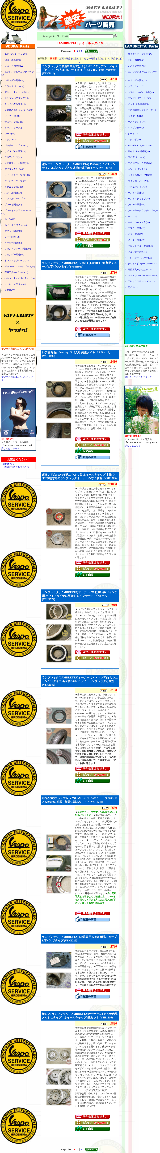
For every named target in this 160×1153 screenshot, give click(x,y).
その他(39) (10, 290)
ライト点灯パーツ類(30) (140, 175)
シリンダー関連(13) (138, 80)
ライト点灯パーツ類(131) (17, 175)
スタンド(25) (11, 139)
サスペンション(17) (14, 121)
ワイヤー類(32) (12, 116)
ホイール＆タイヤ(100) (16, 225)
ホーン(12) (10, 219)
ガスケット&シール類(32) (17, 92)
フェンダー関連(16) (138, 251)
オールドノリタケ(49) (15, 284)
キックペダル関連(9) (138, 104)
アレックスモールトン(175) (141, 281)
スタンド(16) (134, 139)
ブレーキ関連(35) (136, 204)
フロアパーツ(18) (136, 157)
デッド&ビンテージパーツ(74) (143, 263)
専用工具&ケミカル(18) (139, 269)
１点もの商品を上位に (93, 58)
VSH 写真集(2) (13, 60)
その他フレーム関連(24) (140, 163)
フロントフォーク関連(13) (141, 246)
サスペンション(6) (137, 121)
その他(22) (133, 287)
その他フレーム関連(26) (17, 163)
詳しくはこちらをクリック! (139, 377)
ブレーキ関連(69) (13, 204)
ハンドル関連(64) (13, 192)
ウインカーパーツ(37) (15, 181)
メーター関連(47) (13, 242)
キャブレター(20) (136, 127)
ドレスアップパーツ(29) (140, 257)
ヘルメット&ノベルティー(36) (143, 275)
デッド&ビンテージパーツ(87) (20, 266)
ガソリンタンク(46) (14, 169)
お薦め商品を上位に (69, 58)
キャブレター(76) (13, 127)
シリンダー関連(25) (14, 80)
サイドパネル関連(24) (15, 151)
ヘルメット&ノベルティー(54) (20, 278)
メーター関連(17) (136, 240)
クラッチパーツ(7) (137, 86)
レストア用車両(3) (137, 65)
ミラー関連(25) (135, 234)
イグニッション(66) (14, 186)
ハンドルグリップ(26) (15, 198)
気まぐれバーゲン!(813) (16, 54)
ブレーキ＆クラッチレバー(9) (143, 210)
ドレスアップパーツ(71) (17, 260)
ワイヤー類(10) (135, 116)
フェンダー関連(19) (14, 254)
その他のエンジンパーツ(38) (19, 110)
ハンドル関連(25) (136, 192)
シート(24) (133, 133)
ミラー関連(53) (12, 237)
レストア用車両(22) (14, 65)
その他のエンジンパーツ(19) (142, 110)
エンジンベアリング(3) (139, 98)
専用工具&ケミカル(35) (16, 272)
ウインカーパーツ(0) (138, 181)
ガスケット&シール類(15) (141, 92)
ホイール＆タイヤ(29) (139, 222)
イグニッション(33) (138, 186)
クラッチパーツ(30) (14, 86)
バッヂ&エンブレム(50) (139, 145)
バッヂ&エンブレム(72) (16, 145)
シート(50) (10, 133)
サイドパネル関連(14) (139, 151)
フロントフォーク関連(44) (18, 248)
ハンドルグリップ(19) (139, 198)
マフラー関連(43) (13, 231)
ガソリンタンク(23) (138, 169)
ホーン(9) (132, 216)
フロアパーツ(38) (13, 157)
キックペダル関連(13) (15, 104)
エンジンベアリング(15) (17, 98)
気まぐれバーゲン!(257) (140, 54)
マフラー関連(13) (136, 228)
